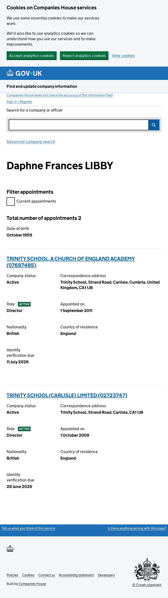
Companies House (32, 584)
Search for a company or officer (35, 110)
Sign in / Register (19, 102)
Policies (12, 575)
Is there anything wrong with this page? (137, 528)
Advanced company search (31, 141)
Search (154, 124)
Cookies (28, 575)
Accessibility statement (76, 575)
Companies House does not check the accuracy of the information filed (60, 95)
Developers (106, 575)
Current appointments (31, 202)
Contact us (46, 575)
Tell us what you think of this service (28, 528)
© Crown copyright (146, 585)
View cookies (123, 55)
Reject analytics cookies (84, 55)
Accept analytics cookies (31, 55)
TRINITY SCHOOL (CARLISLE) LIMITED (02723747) (67, 395)
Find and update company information (42, 86)
